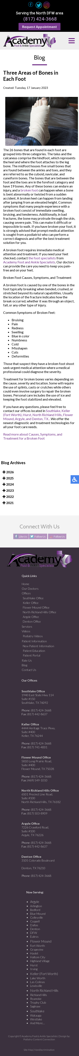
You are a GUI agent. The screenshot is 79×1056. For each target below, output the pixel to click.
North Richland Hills (44, 990)
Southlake (37, 1011)
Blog (24, 665)
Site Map (28, 1049)
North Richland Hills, (47, 415)
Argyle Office (31, 617)
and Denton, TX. (37, 419)
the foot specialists (42, 258)
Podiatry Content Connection (39, 1039)
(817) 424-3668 (40, 19)
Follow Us (40, 536)
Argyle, (20, 419)
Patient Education (34, 650)
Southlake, (53, 411)
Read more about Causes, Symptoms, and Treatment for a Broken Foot (32, 436)
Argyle (34, 902)
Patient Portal (31, 655)
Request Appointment (39, 27)
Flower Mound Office (36, 607)
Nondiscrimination (44, 1049)
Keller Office (31, 603)
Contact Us (29, 670)
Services (27, 626)
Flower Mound (40, 941)
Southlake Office (33, 598)
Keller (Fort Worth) (44, 974)
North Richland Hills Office (39, 612)
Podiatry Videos (33, 636)
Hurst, (27, 415)
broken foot (29, 190)
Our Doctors (30, 588)
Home (25, 584)
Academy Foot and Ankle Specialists (29, 262)
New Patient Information (38, 646)
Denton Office (32, 621)
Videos (26, 631)
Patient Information (34, 641)
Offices (26, 593)
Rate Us (27, 660)
